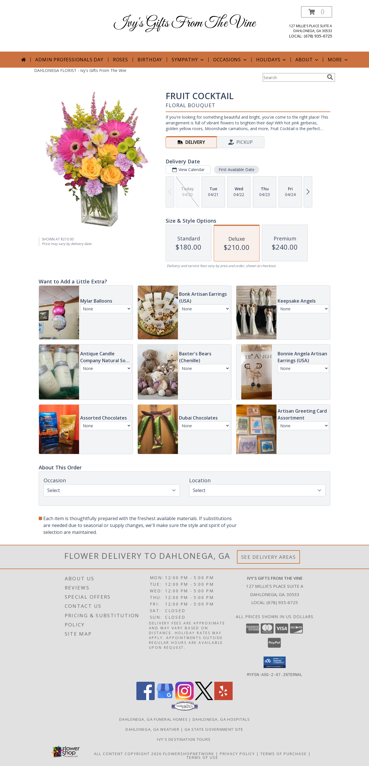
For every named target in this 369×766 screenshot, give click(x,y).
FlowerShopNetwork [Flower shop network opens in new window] (188, 753)
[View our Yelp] (223, 698)
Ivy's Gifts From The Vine (184, 23)
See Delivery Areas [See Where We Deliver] (268, 557)
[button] (316, 11)
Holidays (271, 59)
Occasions (230, 59)
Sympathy (188, 59)
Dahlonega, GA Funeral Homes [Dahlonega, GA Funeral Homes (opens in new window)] (153, 719)
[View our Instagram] (184, 698)
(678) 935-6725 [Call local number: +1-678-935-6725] (318, 36)
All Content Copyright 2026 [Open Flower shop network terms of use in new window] (128, 753)
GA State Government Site (214, 729)
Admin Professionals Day (69, 59)
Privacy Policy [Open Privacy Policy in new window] (237, 753)
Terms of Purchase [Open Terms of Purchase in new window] (283, 753)
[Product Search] (293, 77)
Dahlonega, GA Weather (152, 729)
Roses (120, 59)
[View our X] (204, 698)
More (338, 59)
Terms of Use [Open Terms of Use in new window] (202, 757)
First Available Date (236, 169)
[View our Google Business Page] (165, 698)
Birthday (150, 59)
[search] (330, 77)
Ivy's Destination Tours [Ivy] (184, 739)
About (307, 59)
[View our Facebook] (145, 698)
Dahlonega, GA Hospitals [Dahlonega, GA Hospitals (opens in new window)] (221, 719)
